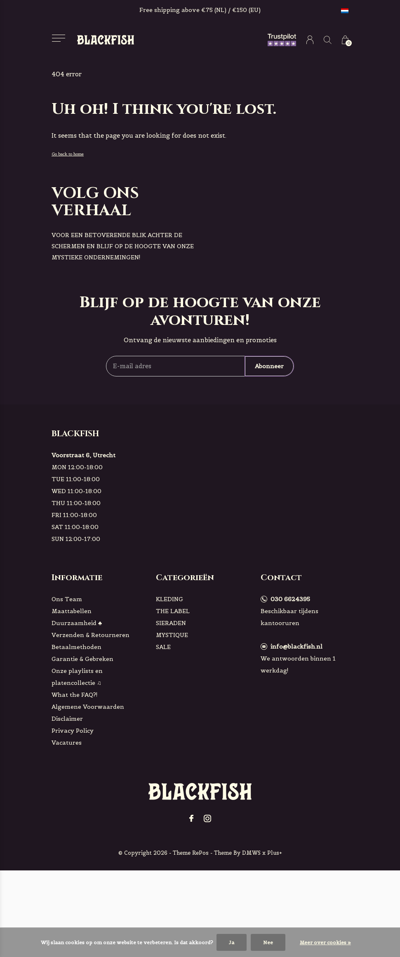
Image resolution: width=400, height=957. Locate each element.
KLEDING (169, 599)
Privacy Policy (73, 730)
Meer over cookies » (325, 942)
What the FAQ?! (75, 694)
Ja (231, 942)
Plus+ (274, 852)
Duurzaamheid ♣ (77, 623)
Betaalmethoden (76, 647)
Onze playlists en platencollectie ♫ (77, 677)
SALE (163, 647)
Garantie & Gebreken (82, 659)
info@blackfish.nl (296, 646)
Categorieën (185, 577)
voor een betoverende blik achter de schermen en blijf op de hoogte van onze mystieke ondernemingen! (123, 246)
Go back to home (68, 154)
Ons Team (67, 599)
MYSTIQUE (172, 635)
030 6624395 (290, 599)
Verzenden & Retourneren (90, 635)
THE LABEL (173, 611)
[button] (58, 38)
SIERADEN (171, 623)
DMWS (251, 852)
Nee (268, 942)
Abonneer (269, 366)
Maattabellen (72, 611)
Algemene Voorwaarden (88, 706)
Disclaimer (67, 718)
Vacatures (67, 742)
